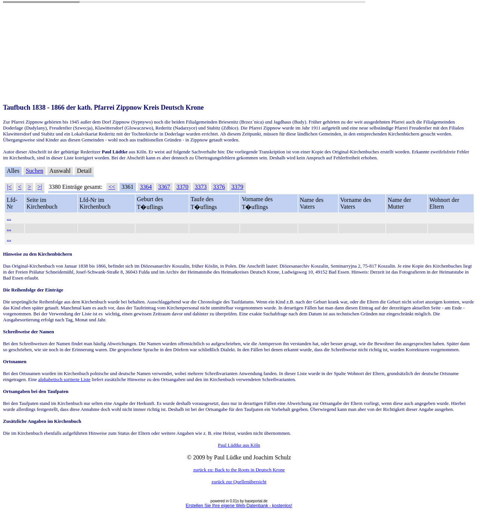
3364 (146, 187)
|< (9, 187)
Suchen (34, 171)
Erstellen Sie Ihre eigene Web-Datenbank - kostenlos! (239, 505)
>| (39, 187)
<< (112, 187)
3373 (201, 187)
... (9, 218)
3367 (164, 187)
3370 (183, 187)
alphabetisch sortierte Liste (64, 379)
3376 (219, 187)
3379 (237, 187)
